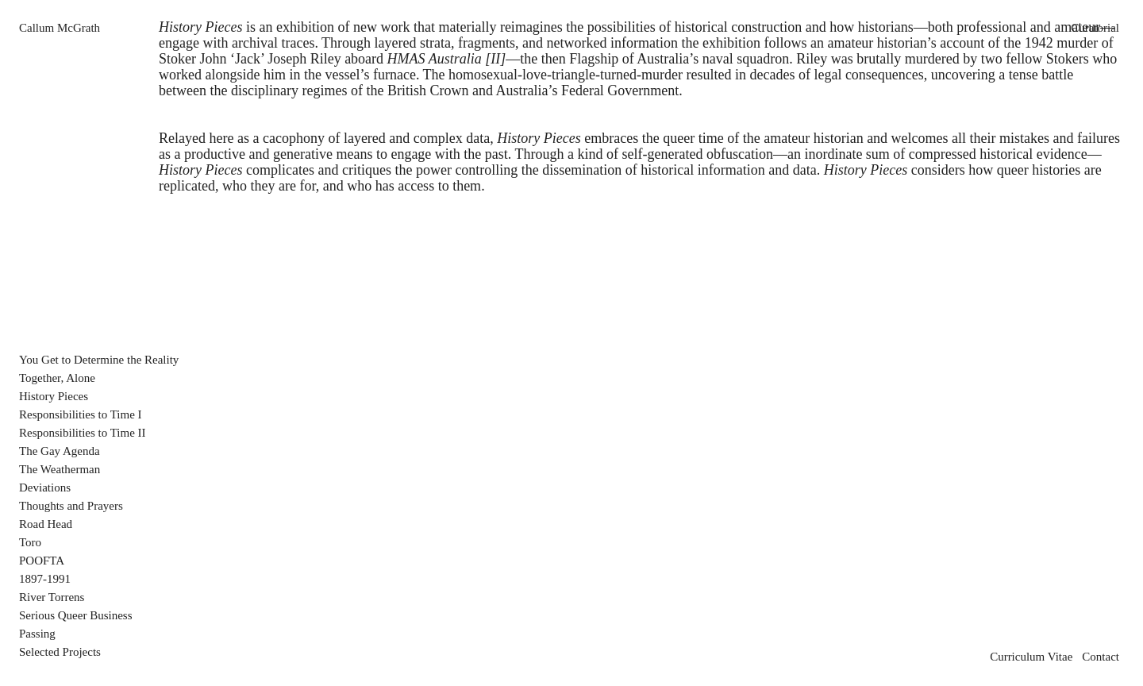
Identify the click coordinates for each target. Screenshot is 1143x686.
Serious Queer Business (76, 615)
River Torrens (51, 597)
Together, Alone (57, 378)
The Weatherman (59, 469)
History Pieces (53, 396)
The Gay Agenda (59, 451)
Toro (30, 542)
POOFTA (41, 560)
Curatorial (1095, 27)
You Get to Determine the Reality (99, 359)
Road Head (45, 524)
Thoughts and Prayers (71, 505)
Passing (37, 633)
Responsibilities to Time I (80, 414)
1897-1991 (45, 578)
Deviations (45, 487)
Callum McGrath (59, 27)
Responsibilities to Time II (82, 432)
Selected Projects (60, 652)
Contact (1100, 656)
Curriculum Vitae (1031, 656)
